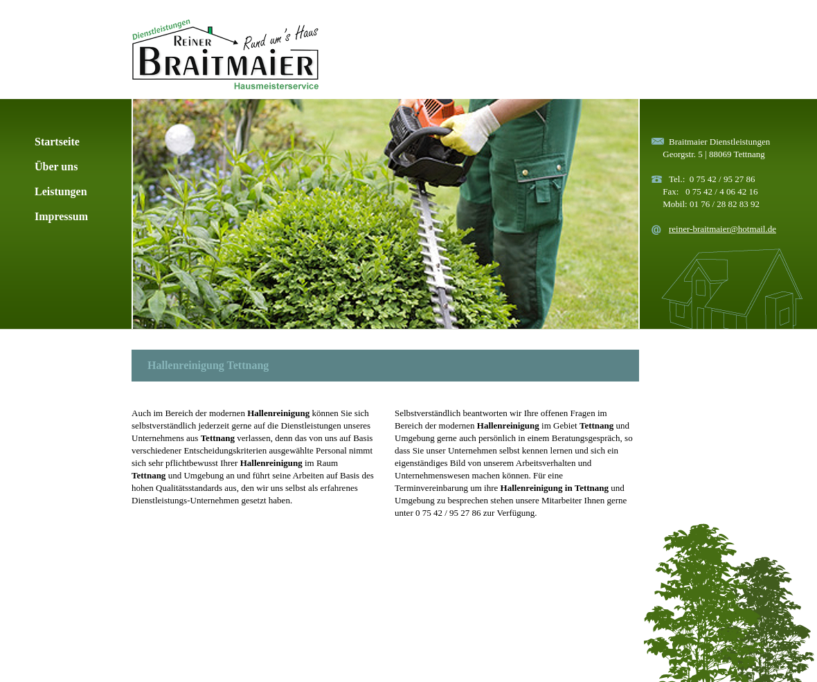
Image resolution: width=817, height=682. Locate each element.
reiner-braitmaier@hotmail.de (722, 229)
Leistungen (61, 191)
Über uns (56, 166)
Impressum (61, 216)
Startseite (57, 141)
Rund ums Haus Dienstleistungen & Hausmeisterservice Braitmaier (225, 54)
